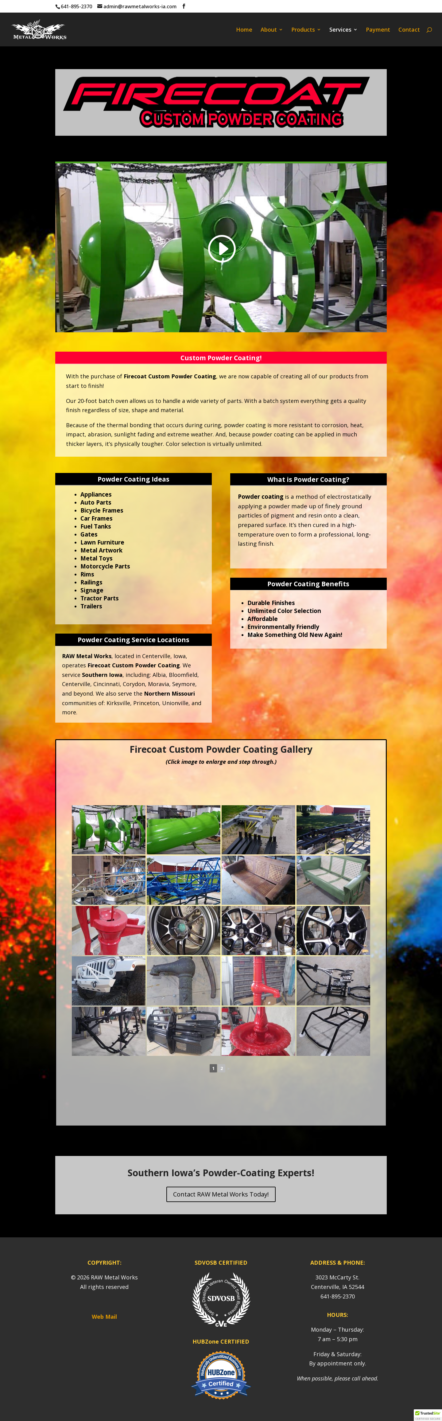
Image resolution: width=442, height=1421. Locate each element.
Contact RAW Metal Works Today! (221, 1194)
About (269, 30)
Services (340, 30)
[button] (428, 1415)
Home (244, 30)
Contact (409, 30)
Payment (378, 30)
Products (303, 30)
